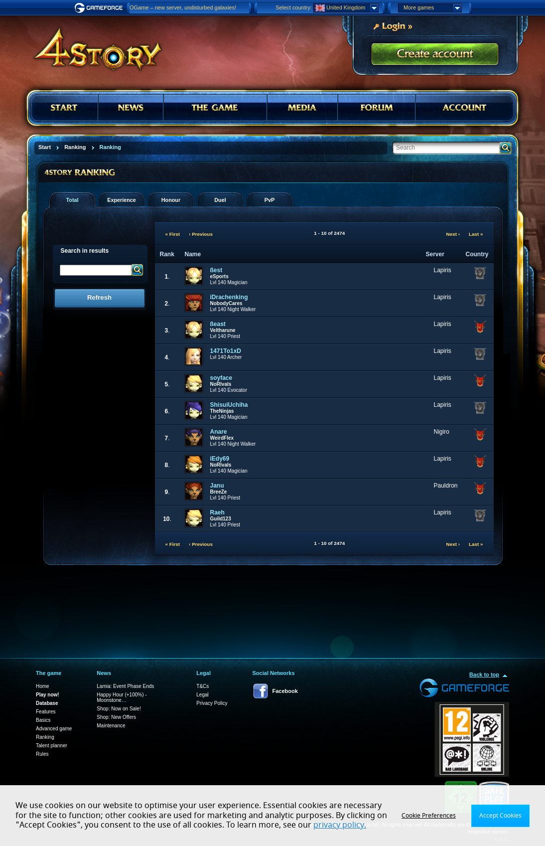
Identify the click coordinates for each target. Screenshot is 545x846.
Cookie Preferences (429, 815)
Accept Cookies (500, 815)
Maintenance (111, 725)
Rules (42, 754)
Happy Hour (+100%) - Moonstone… (121, 697)
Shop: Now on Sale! (118, 708)
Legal (202, 694)
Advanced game (54, 728)
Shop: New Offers (116, 717)
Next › (453, 234)
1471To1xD (225, 350)
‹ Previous (201, 234)
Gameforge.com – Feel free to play (100, 8)
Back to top (484, 674)
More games (432, 8)
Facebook (285, 691)
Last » (476, 234)
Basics (43, 720)
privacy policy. (339, 825)
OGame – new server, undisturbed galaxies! (183, 7)
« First (172, 234)
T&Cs (202, 686)
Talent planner (51, 745)
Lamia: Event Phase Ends (125, 686)
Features (45, 711)
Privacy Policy (211, 703)
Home (42, 686)
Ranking (45, 737)
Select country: (293, 7)
